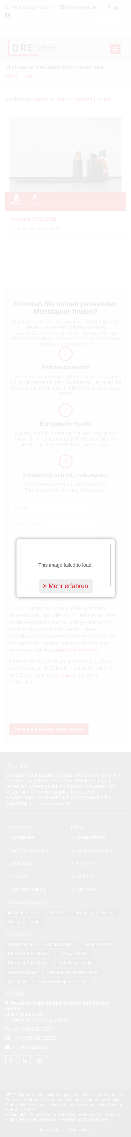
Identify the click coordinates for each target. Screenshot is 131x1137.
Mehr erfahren (65, 551)
